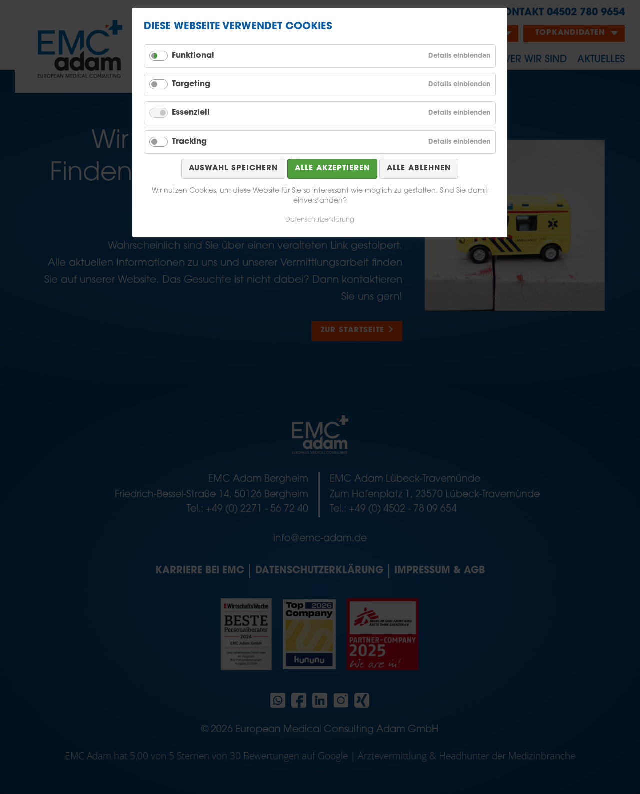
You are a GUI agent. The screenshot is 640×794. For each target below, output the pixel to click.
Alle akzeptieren (332, 168)
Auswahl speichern (233, 168)
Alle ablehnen (419, 168)
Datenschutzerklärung (320, 220)
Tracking (189, 142)
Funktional (193, 56)
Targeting (191, 84)
